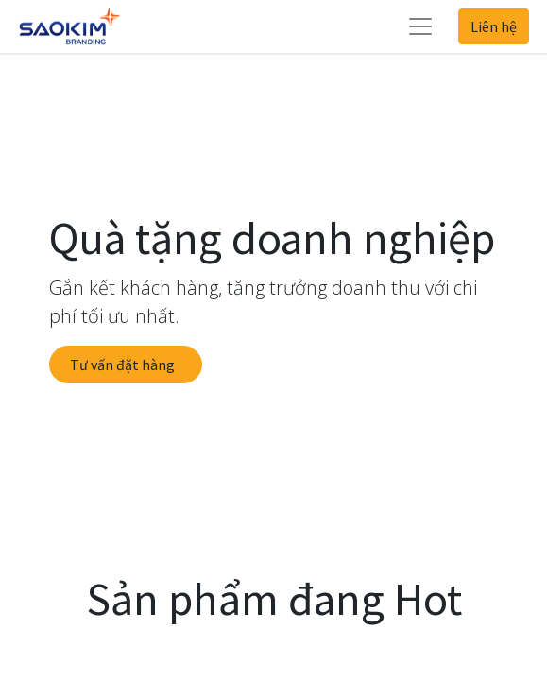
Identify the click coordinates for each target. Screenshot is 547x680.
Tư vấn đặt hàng (125, 364)
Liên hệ (493, 26)
